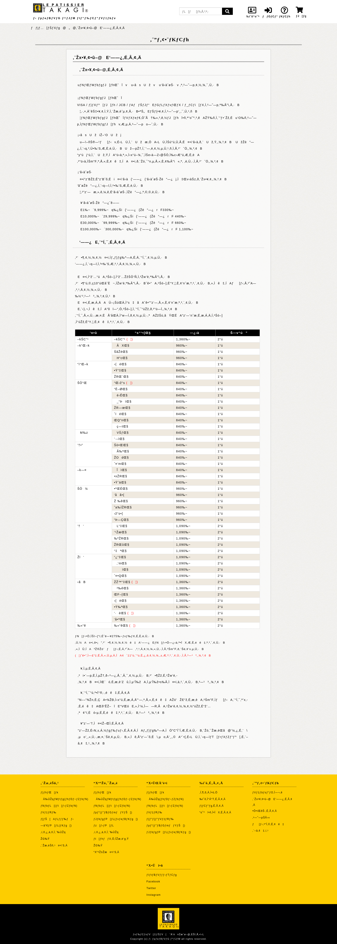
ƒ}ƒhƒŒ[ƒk (49, 792)
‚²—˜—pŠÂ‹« (261, 817)
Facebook (153, 881)
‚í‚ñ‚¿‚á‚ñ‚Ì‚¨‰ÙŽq (53, 832)
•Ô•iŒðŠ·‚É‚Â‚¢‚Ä (264, 810)
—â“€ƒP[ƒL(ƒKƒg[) (56, 825)
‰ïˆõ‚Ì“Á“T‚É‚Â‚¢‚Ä (212, 799)
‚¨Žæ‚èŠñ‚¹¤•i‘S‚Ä (54, 845)
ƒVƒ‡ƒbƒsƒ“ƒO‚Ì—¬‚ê (267, 792)
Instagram (154, 894)
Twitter (151, 888)
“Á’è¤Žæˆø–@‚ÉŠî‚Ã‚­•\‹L (187, 934)
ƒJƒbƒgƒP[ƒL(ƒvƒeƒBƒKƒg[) (115, 819)
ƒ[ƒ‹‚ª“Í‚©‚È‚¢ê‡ (268, 824)
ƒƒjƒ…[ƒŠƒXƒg (45, 28)
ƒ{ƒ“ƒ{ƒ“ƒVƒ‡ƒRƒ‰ (160, 819)
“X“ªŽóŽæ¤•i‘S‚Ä (106, 852)
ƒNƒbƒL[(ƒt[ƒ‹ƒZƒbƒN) (59, 805)
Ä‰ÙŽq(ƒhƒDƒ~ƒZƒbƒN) (165, 799)
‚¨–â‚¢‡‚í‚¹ (260, 830)
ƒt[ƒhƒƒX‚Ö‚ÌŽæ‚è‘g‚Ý (111, 838)
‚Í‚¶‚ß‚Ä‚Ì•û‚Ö (208, 792)
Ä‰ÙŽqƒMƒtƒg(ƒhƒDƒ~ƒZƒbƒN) (64, 799)
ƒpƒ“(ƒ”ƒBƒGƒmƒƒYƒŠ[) (112, 812)
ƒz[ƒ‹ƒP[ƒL (103, 825)
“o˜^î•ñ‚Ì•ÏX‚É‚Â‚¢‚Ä (215, 812)
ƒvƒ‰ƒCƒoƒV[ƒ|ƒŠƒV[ (149, 934)
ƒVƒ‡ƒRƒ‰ (48, 812)
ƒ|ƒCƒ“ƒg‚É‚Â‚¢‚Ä (211, 805)
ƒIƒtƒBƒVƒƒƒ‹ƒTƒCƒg (162, 874)
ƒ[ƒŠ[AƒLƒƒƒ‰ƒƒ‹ (57, 819)
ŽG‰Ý (45, 838)
